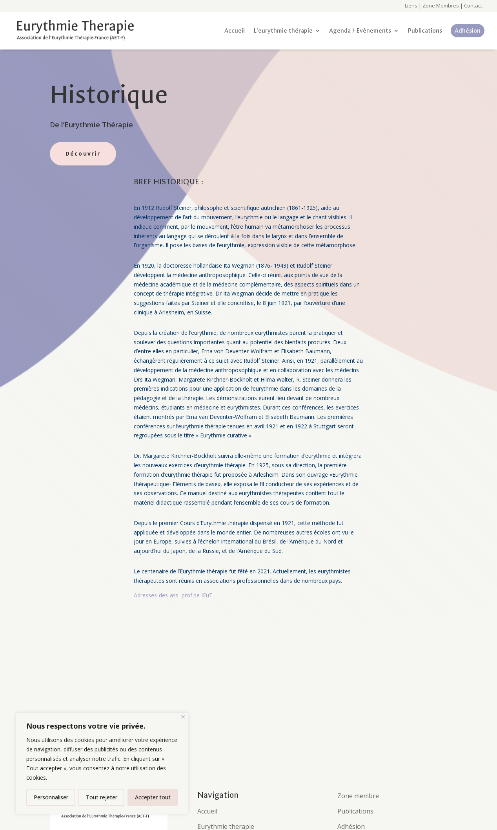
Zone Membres (440, 5)
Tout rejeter (101, 797)
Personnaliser (51, 797)
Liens (411, 5)
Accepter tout (153, 797)
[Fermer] (183, 716)
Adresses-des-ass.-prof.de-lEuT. (174, 595)
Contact (472, 5)
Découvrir (83, 153)
